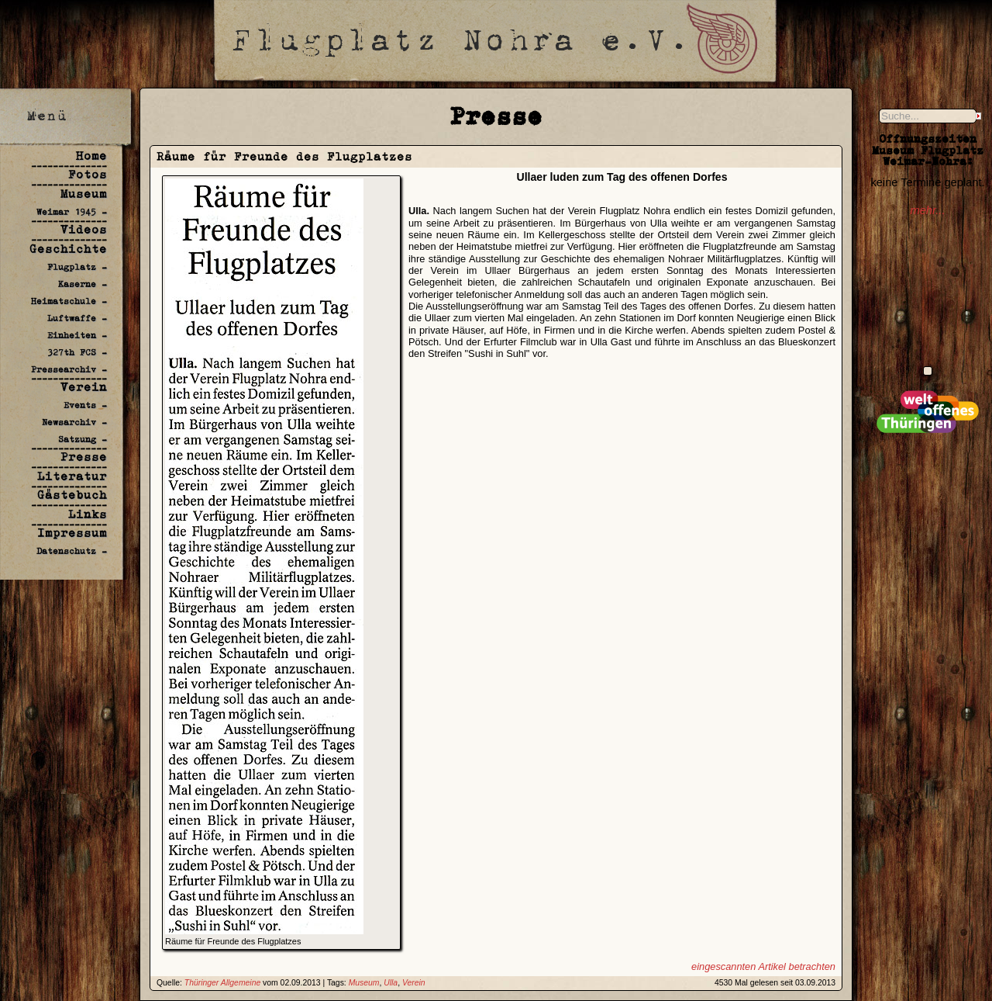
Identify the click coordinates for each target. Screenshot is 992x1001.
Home (91, 155)
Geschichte (68, 249)
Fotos (87, 174)
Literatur (72, 476)
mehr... (927, 210)
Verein (83, 387)
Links (87, 514)
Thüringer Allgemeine (222, 982)
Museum (83, 193)
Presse (83, 457)
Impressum (72, 533)
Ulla (391, 982)
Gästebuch (72, 495)
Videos (83, 229)
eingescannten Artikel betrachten (763, 966)
